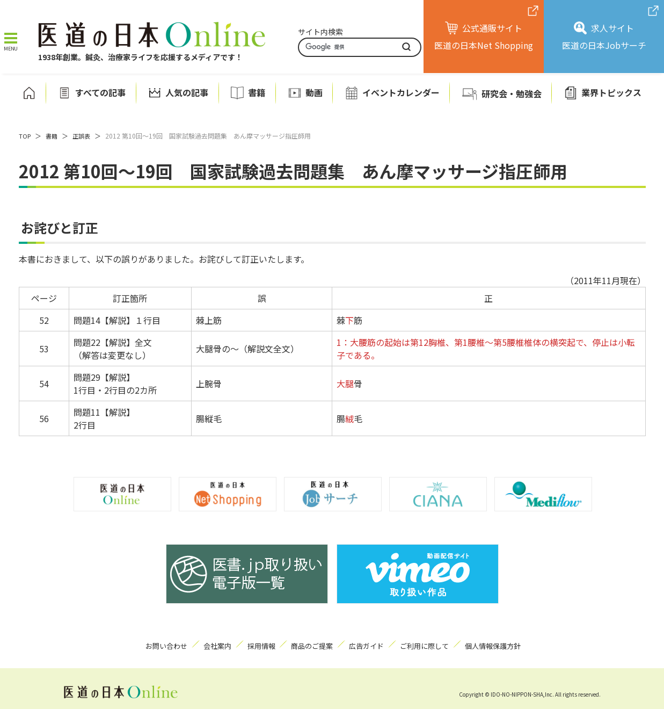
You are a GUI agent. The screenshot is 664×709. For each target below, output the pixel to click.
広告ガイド (375, 643)
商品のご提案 (313, 643)
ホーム (29, 92)
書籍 (256, 92)
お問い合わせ (144, 643)
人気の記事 (186, 92)
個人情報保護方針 (514, 643)
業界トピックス (611, 92)
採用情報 (254, 643)
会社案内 (202, 643)
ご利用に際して (439, 643)
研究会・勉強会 (511, 92)
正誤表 (84, 135)
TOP (25, 135)
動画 (314, 92)
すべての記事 (100, 92)
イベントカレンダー (401, 92)
